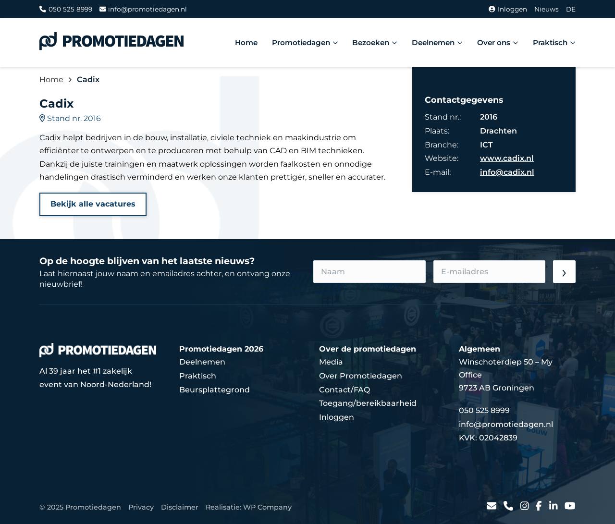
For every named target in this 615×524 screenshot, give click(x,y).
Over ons (497, 42)
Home (246, 42)
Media (331, 361)
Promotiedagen (305, 42)
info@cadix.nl (507, 172)
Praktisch (554, 42)
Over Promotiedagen (360, 375)
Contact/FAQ (344, 389)
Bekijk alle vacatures (92, 203)
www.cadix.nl (507, 158)
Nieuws (546, 9)
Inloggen (508, 9)
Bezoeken (374, 42)
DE (571, 9)
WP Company (267, 507)
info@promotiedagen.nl (143, 9)
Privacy (141, 507)
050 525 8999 (65, 9)
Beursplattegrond (214, 389)
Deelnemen (437, 42)
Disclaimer (179, 507)
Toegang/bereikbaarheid (368, 403)
